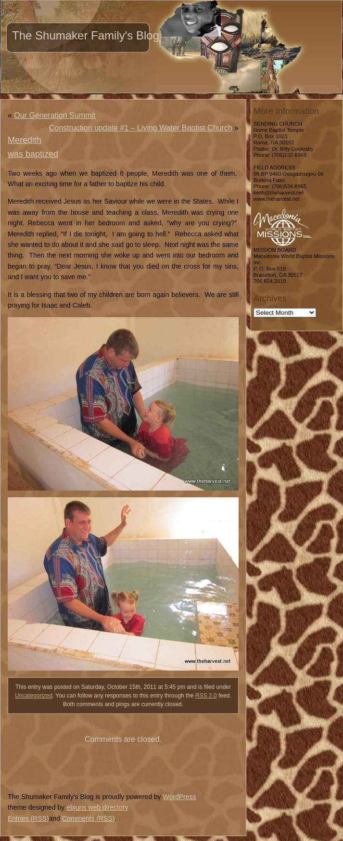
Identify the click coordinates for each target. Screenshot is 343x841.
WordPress (179, 797)
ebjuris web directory (97, 807)
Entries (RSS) (28, 818)
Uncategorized (33, 695)
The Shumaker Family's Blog (85, 35)
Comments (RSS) (88, 818)
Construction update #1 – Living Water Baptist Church (140, 128)
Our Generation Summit (54, 115)
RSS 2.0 (206, 695)
